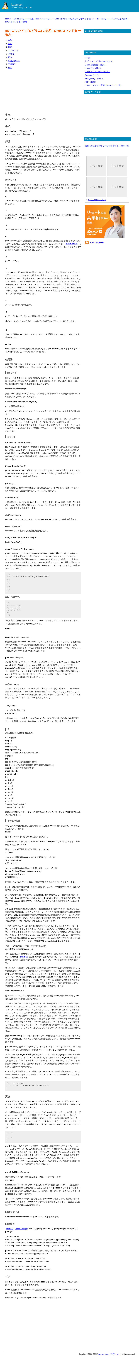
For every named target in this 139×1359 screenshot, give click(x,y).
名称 (10, 40)
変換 (10, 57)
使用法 (11, 54)
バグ (10, 67)
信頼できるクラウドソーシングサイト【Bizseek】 (107, 146)
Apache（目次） (92, 75)
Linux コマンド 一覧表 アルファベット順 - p (74, 19)
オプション (13, 50)
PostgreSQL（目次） (94, 78)
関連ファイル (14, 61)
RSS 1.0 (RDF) (97, 242)
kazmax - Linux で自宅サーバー (109, 1354)
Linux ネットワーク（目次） (97, 71)
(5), (21, 1229)
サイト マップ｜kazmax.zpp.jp (98, 61)
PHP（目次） (91, 82)
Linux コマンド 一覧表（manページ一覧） (32, 19)
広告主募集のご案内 (97, 200)
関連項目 (12, 64)
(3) (23, 957)
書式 (10, 43)
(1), (10, 1229)
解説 (10, 47)
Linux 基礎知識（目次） (95, 65)
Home (8, 19)
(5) (72, 244)
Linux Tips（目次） (93, 68)
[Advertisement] (43, 90)
